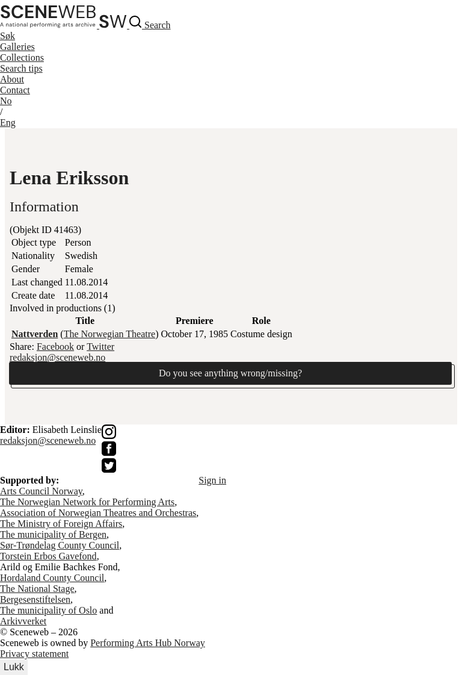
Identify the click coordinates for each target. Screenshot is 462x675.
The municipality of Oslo (48, 610)
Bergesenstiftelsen (35, 599)
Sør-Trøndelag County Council (59, 545)
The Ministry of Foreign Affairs (61, 523)
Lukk (14, 667)
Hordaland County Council (52, 578)
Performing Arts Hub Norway (147, 643)
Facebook (55, 346)
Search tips (21, 68)
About (12, 79)
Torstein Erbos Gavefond (48, 556)
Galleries (17, 47)
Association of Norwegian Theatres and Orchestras (98, 513)
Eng (8, 122)
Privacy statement (34, 654)
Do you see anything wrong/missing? (230, 373)
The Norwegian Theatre (110, 334)
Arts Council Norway (41, 491)
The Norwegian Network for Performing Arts (87, 502)
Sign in (212, 480)
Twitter (100, 346)
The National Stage (37, 588)
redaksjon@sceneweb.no (57, 357)
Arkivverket (23, 621)
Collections (22, 57)
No (6, 101)
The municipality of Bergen (53, 534)
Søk (7, 36)
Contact (15, 90)
